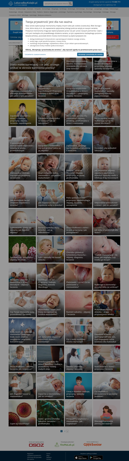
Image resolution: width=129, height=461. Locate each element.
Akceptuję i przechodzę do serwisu (90, 54)
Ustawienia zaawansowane (35, 54)
